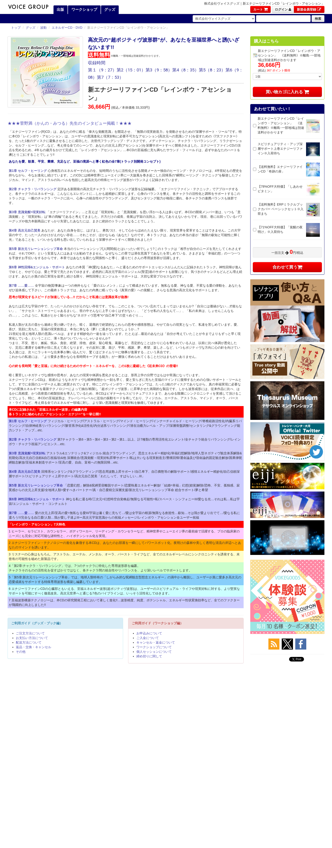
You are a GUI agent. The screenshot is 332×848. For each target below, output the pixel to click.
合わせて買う (287, 267)
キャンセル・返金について (155, 642)
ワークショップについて (154, 647)
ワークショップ (83, 9)
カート (260, 9)
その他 (20, 651)
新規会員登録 (309, 9)
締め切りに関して (149, 656)
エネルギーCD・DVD (67, 27)
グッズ (109, 9)
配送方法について (29, 642)
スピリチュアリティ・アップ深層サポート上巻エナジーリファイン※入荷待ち (280, 148)
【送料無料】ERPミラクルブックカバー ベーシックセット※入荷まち (281, 209)
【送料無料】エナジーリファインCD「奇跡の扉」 (280, 169)
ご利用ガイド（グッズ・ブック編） (37, 623)
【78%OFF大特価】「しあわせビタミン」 (280, 189)
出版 (60, 9)
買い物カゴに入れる (287, 92)
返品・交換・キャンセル (33, 647)
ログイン (283, 9)
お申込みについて (149, 633)
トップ (16, 27)
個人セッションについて (154, 651)
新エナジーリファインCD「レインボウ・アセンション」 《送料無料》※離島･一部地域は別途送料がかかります (281, 125)
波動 (43, 27)
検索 (318, 18)
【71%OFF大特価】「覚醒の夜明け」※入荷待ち (280, 229)
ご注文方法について (30, 633)
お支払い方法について (32, 638)
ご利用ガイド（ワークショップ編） (157, 623)
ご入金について (147, 638)
